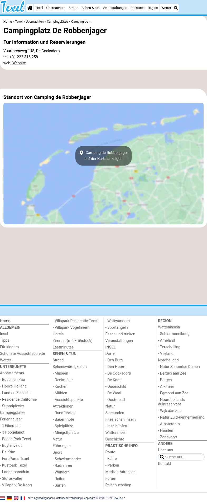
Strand (73, 8)
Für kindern (9, 347)
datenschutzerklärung (68, 498)
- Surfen (59, 485)
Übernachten (55, 8)
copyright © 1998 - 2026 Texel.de (103, 498)
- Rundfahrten (64, 413)
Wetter (166, 8)
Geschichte (114, 439)
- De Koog (113, 380)
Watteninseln (169, 327)
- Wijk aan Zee (169, 411)
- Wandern (61, 472)
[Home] (29, 8)
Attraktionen (63, 406)
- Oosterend (115, 400)
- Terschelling (169, 347)
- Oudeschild (115, 386)
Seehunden (114, 413)
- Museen (60, 373)
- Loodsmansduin (14, 472)
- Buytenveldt (11, 445)
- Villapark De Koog (16, 485)
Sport (57, 452)
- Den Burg (114, 360)
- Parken (112, 465)
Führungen (62, 446)
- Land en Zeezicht (15, 393)
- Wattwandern (117, 321)
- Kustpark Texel (13, 465)
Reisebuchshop (118, 485)
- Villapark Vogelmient (71, 327)
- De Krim (7, 452)
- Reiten (59, 479)
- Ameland (166, 340)
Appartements (12, 373)
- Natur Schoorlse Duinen (179, 367)
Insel (4, 334)
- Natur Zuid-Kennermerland (181, 417)
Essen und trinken (120, 334)
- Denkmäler (63, 380)
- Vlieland (166, 353)
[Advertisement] (103, 79)
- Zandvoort (167, 437)
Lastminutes (63, 347)
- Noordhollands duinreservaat (171, 402)
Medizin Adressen (120, 472)
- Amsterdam (169, 424)
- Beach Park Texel (15, 439)
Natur (57, 439)
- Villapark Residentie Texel (75, 321)
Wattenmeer (115, 432)
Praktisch (138, 8)
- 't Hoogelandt (12, 432)
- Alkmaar (166, 386)
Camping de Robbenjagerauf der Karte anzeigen (103, 156)
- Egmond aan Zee (173, 393)
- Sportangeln (116, 327)
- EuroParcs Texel (14, 459)
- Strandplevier (12, 406)
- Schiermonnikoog (174, 334)
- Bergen (165, 380)
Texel (39, 8)
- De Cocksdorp (118, 373)
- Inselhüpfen (116, 426)
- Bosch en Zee (12, 379)
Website (19, 63)
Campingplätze (12, 412)
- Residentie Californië (18, 399)
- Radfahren (62, 465)
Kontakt (164, 464)
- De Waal (113, 393)
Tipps (4, 340)
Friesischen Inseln (120, 419)
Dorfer (110, 353)
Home (5, 321)
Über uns (165, 450)
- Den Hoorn (115, 367)
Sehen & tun (90, 8)
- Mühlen (60, 393)
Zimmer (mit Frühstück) (73, 340)
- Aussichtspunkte (68, 400)
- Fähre (111, 459)
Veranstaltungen (115, 8)
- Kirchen (60, 386)
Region (153, 8)
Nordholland (168, 360)
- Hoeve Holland (13, 386)
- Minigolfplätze (66, 432)
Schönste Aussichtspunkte (22, 353)
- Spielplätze (63, 426)
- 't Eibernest (10, 426)
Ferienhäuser (11, 419)
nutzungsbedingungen (41, 498)
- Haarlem (166, 430)
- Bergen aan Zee (172, 373)
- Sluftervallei (11, 478)
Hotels (58, 334)
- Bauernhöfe (63, 419)
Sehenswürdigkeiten (70, 367)
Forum (110, 478)
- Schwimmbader (67, 459)
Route (110, 452)
